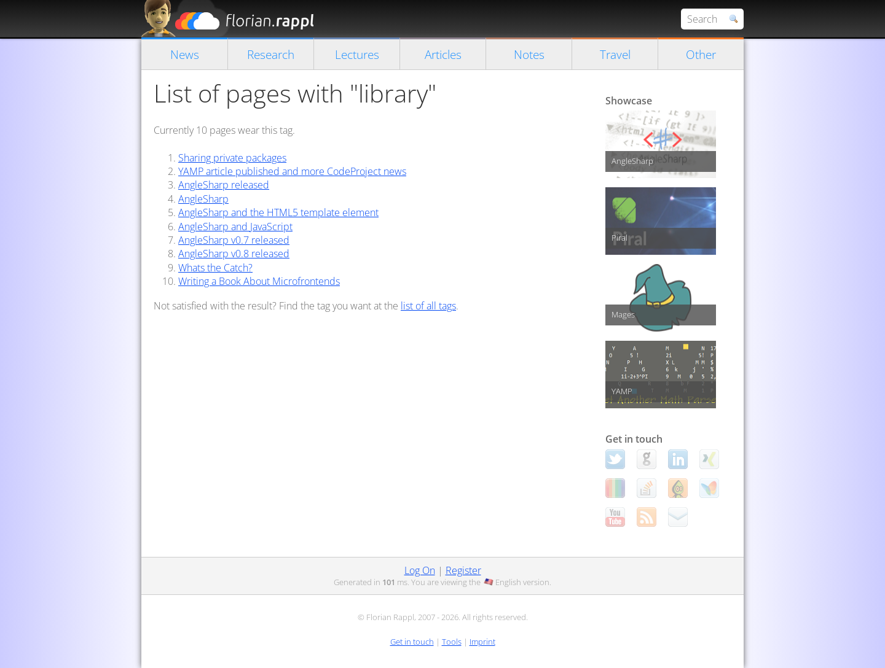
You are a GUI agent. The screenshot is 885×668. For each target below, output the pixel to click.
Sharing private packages (232, 158)
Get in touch (412, 641)
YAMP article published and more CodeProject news (292, 171)
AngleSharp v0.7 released (233, 240)
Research (270, 54)
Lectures (357, 54)
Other (701, 54)
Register (463, 570)
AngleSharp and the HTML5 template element (278, 212)
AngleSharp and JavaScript (235, 226)
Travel (615, 54)
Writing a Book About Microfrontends (259, 281)
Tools (452, 641)
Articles (443, 54)
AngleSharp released (223, 185)
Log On (419, 570)
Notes (529, 54)
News (184, 54)
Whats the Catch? (215, 267)
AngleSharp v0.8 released (233, 253)
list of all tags (428, 306)
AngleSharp (203, 199)
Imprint (482, 641)
